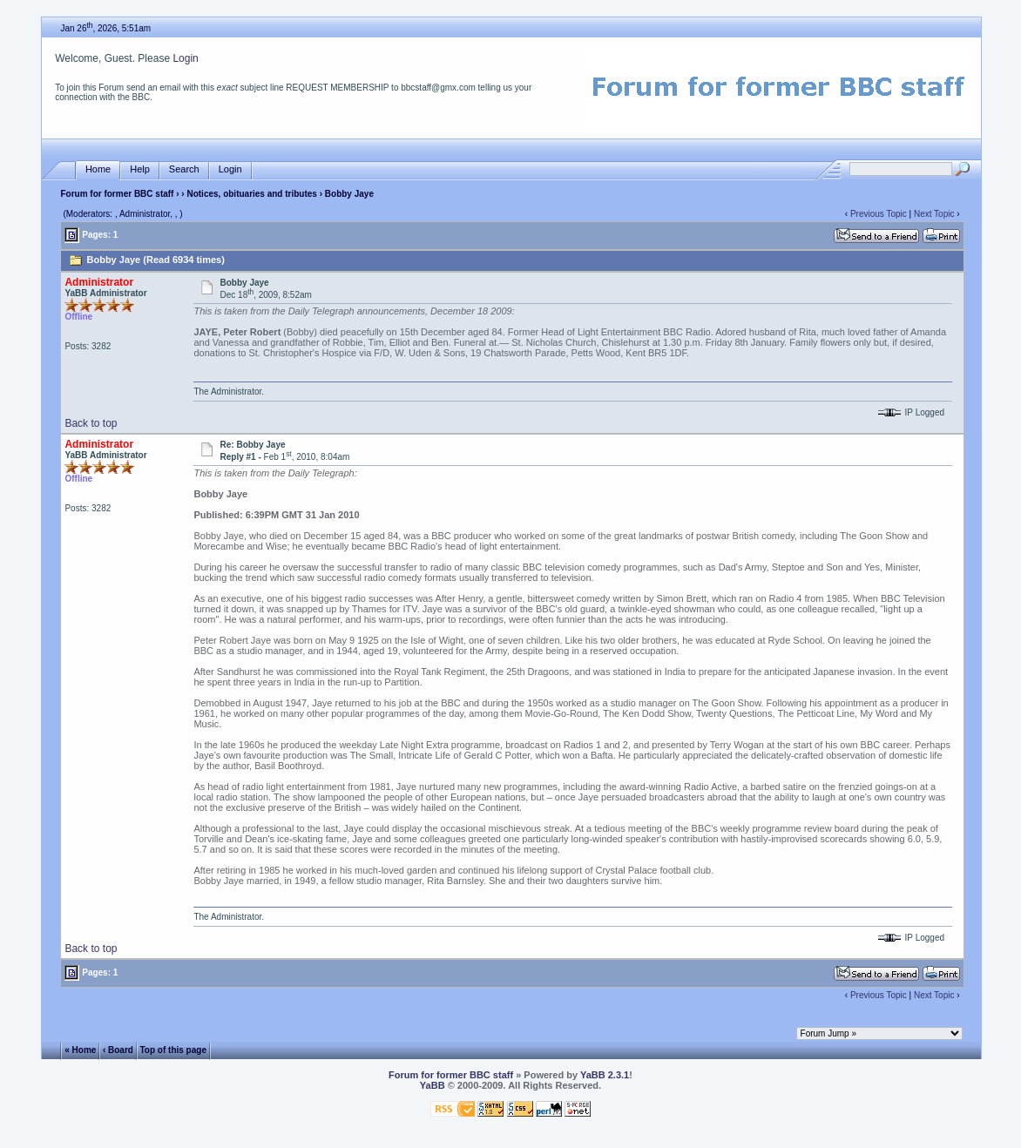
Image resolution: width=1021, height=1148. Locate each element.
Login (185, 58)
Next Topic (934, 214)
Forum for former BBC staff (116, 194)
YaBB (432, 1085)
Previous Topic (878, 214)
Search (184, 169)
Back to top (90, 423)
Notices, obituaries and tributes (251, 194)
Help (140, 169)
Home (98, 169)
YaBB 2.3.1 (604, 1075)
